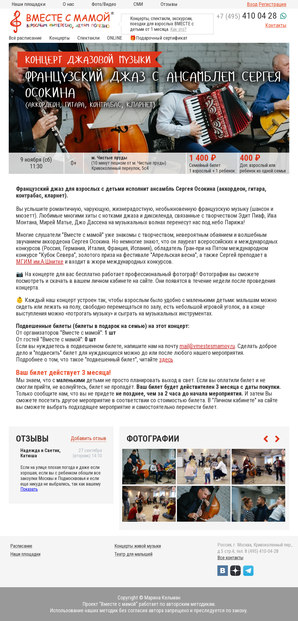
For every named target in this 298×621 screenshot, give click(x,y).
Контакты (275, 25)
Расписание (21, 546)
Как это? (178, 29)
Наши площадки (28, 4)
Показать (29, 489)
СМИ (138, 4)
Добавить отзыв (88, 438)
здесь (166, 359)
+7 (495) (247, 16)
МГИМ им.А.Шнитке (39, 261)
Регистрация (272, 4)
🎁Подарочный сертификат (158, 38)
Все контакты (230, 557)
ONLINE (114, 38)
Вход (252, 4)
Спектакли (88, 38)
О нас (68, 4)
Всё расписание (25, 38)
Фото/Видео (104, 4)
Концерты (59, 38)
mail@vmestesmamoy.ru (207, 346)
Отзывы (169, 4)
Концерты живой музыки (137, 546)
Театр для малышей (133, 554)
